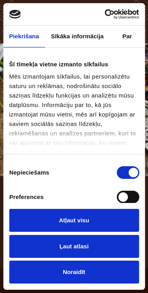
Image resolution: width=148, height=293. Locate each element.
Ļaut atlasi (73, 246)
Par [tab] (127, 36)
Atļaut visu (74, 220)
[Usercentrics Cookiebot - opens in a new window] (105, 14)
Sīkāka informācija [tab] (77, 36)
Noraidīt (74, 272)
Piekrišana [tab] (24, 36)
